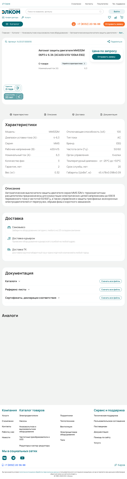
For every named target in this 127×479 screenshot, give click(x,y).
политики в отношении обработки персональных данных (39, 472)
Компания (9, 410)
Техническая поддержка (106, 415)
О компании (76, 4)
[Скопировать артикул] (18, 41)
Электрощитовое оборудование (68, 433)
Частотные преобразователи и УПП (34, 438)
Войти (117, 11)
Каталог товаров (31, 410)
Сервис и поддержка (109, 410)
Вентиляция (66, 426)
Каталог (16, 33)
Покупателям (102, 4)
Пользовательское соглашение (109, 421)
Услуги (5, 415)
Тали (62, 440)
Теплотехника (67, 421)
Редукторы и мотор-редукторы (34, 445)
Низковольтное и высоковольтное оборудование (45, 33)
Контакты (89, 4)
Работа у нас (8, 432)
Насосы (23, 421)
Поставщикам (100, 426)
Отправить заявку (114, 24)
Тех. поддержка (118, 4)
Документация (101, 432)
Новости (6, 437)
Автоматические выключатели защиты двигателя (93, 33)
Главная (6, 33)
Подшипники (66, 415)
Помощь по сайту (102, 437)
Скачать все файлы (110, 281)
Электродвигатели (28, 415)
